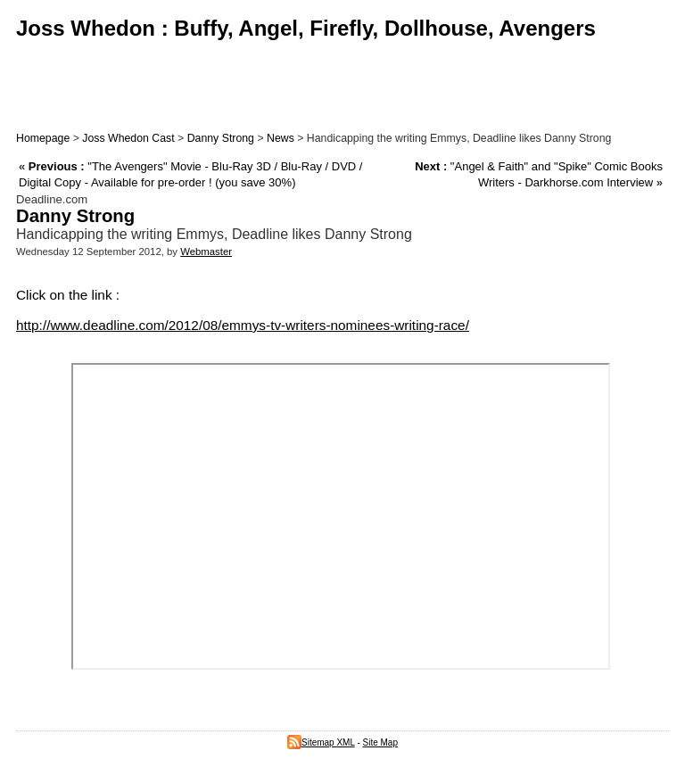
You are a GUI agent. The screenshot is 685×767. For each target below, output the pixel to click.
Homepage (43, 138)
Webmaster (206, 251)
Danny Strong (220, 138)
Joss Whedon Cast (128, 138)
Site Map (380, 742)
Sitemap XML (321, 742)
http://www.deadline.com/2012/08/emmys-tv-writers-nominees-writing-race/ (242, 325)
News (280, 138)
